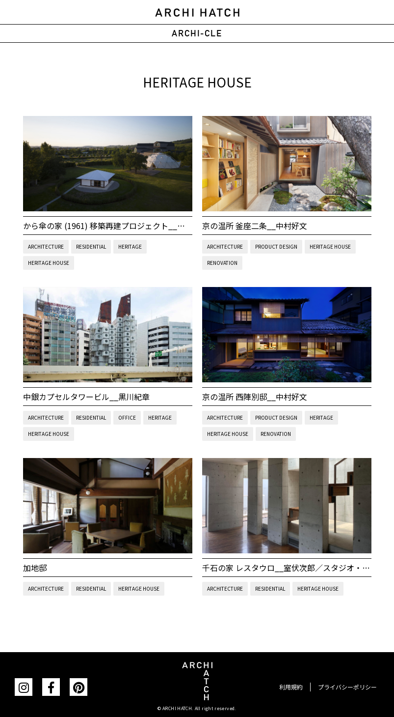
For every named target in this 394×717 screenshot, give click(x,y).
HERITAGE (130, 246)
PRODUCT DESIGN (276, 246)
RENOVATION (222, 262)
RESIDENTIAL (91, 246)
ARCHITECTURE (46, 246)
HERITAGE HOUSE (48, 262)
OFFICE (127, 417)
